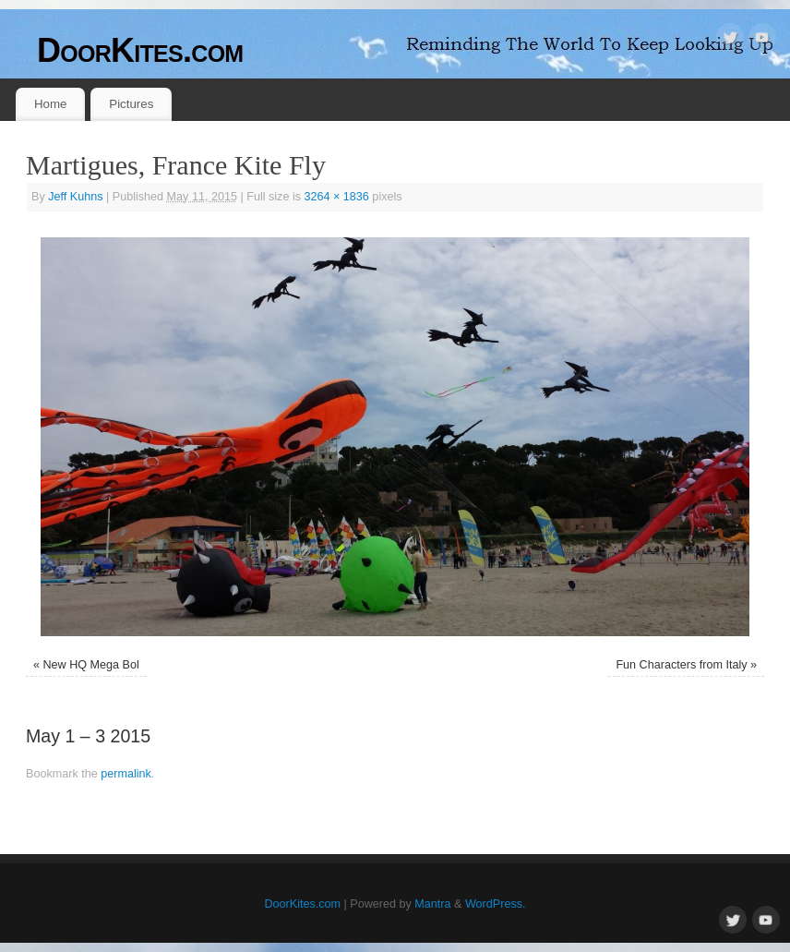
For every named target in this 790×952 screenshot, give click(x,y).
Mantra (432, 904)
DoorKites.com (140, 50)
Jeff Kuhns (75, 196)
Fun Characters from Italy (681, 664)
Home (50, 104)
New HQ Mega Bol (91, 664)
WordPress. (495, 904)
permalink (126, 773)
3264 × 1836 (336, 196)
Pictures (131, 104)
